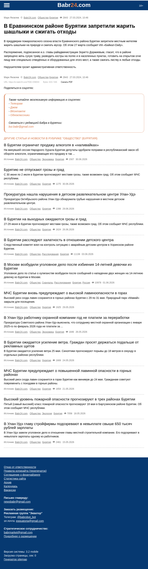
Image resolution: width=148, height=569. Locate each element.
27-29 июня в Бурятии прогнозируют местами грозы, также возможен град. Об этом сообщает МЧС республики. (74, 224)
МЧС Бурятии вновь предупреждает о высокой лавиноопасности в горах (65, 293)
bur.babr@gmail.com (21, 126)
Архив (7, 482)
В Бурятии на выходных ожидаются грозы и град (45, 219)
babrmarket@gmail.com (18, 532)
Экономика (48, 159)
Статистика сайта (15, 478)
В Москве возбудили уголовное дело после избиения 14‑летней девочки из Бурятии (67, 266)
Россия (86, 282)
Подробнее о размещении (20, 536)
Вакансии (10, 490)
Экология (47, 413)
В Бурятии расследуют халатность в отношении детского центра (59, 240)
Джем (14, 107)
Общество (43, 17)
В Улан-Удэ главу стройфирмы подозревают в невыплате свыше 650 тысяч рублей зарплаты (68, 426)
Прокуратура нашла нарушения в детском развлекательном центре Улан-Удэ (69, 194)
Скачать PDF (66, 82)
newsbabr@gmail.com (17, 501)
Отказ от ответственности (20, 467)
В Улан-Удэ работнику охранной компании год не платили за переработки (66, 318)
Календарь (11, 486)
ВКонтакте (18, 111)
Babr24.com (30, 17)
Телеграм (16, 103)
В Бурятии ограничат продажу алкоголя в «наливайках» (51, 145)
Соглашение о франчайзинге (22, 474)
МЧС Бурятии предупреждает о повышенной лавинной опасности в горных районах (67, 373)
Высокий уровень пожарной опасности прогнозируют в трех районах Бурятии (69, 399)
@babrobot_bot (26, 517)
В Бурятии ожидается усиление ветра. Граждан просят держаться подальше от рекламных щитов (71, 344)
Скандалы (47, 282)
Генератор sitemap (15, 559)
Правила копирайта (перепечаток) (25, 470)
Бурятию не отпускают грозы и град (34, 170)
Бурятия (53, 17)
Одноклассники (20, 115)
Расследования (50, 254)
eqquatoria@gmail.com (30, 520)
